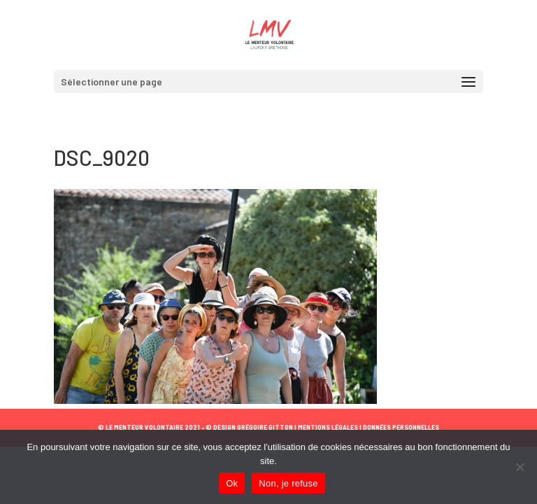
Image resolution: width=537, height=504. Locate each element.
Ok (232, 483)
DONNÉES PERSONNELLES (400, 427)
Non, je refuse (288, 483)
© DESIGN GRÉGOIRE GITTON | (251, 427)
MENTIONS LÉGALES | (328, 427)
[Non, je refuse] (520, 467)
